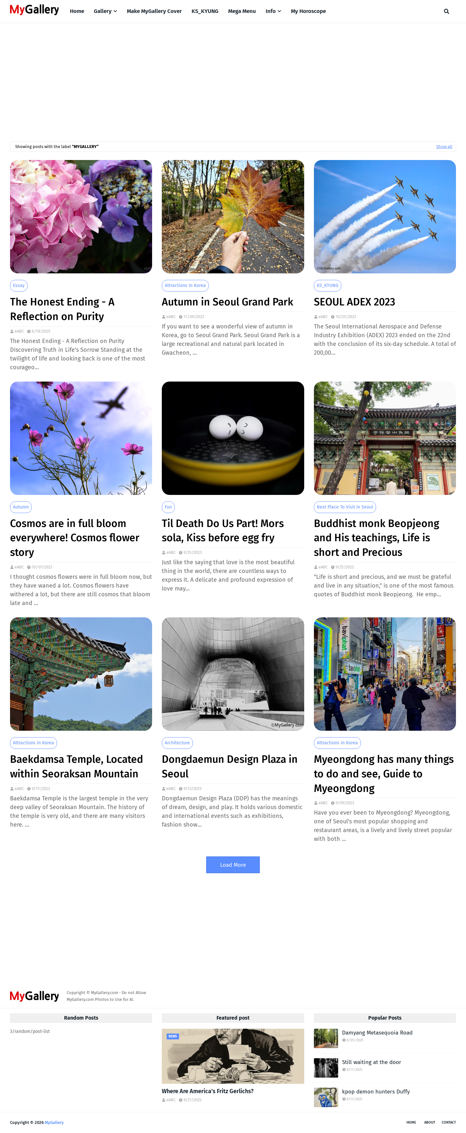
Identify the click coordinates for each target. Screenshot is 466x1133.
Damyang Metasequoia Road (377, 1032)
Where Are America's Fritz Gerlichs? (208, 1091)
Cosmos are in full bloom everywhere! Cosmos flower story (74, 538)
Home (411, 1122)
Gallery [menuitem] (103, 11)
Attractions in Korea (185, 285)
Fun (168, 507)
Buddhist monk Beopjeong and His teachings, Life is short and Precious (376, 538)
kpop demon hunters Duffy (376, 1091)
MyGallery (54, 1122)
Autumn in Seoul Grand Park (227, 302)
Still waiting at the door (371, 1062)
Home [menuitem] (77, 11)
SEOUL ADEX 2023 (354, 302)
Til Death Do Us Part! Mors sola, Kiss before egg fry (223, 530)
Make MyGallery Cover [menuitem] (154, 11)
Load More (233, 865)
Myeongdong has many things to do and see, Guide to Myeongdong (384, 774)
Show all (444, 146)
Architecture (177, 743)
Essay (19, 285)
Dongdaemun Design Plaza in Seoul (230, 766)
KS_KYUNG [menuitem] (205, 11)
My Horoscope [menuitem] (308, 11)
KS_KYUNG (327, 285)
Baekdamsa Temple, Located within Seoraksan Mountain (76, 766)
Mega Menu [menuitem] (242, 11)
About (429, 1122)
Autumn (21, 507)
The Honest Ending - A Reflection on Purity (62, 309)
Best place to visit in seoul (345, 507)
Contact (449, 1122)
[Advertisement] (233, 78)
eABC (19, 331)
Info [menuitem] (271, 11)
